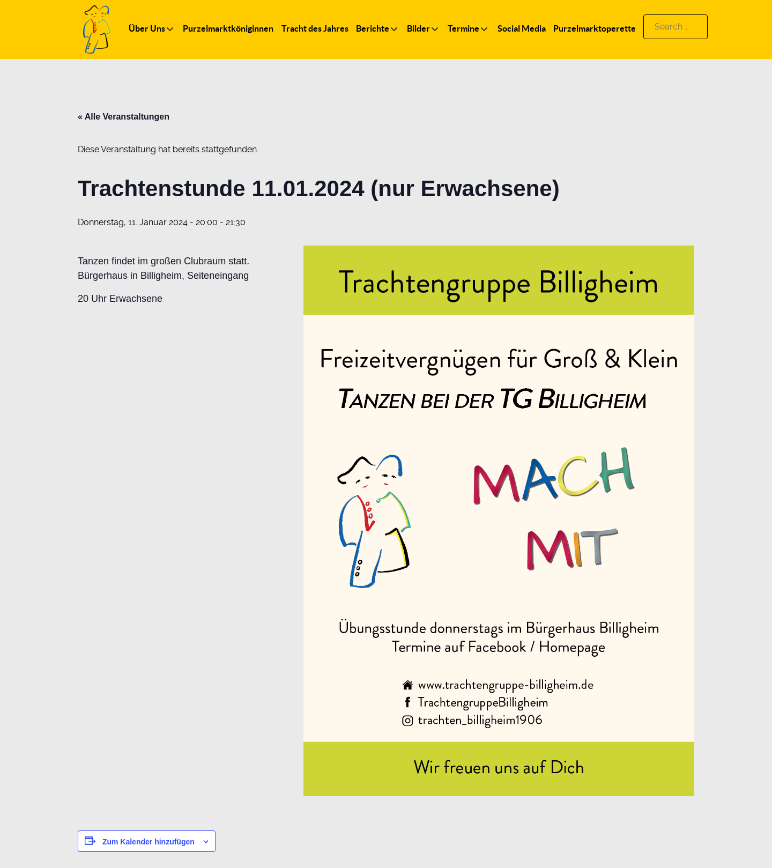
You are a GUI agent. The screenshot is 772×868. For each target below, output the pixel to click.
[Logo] (96, 29)
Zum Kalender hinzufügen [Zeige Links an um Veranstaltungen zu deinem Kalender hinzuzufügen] (148, 841)
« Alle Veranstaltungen (123, 116)
